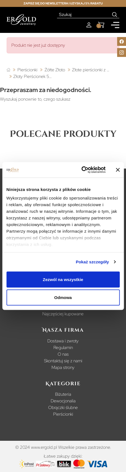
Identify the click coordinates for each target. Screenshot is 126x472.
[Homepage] (21, 19)
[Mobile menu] (115, 25)
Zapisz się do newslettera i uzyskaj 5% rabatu (63, 3)
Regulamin (63, 347)
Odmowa (63, 297)
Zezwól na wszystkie (63, 279)
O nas (63, 354)
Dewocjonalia (63, 401)
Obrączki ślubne (63, 407)
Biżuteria (63, 394)
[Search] (114, 14)
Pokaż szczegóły (92, 261)
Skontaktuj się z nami (63, 361)
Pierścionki (63, 414)
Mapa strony (63, 367)
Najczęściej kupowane (63, 314)
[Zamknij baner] (118, 170)
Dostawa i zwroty (63, 341)
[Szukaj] (83, 14)
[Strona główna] (8, 70)
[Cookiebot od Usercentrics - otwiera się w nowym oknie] (81, 170)
